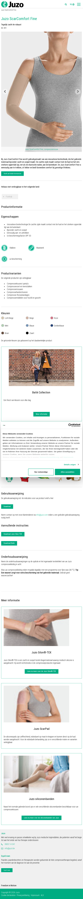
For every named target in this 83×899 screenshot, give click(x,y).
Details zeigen (70, 465)
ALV (42, 895)
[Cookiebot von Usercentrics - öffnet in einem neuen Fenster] (70, 425)
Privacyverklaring (23, 895)
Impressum (68, 457)
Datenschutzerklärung (49, 457)
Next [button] (78, 91)
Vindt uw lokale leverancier (12, 174)
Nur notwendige (41, 472)
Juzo (3, 833)
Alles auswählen (67, 472)
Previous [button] (5, 91)
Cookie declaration (8, 895)
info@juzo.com (42, 515)
